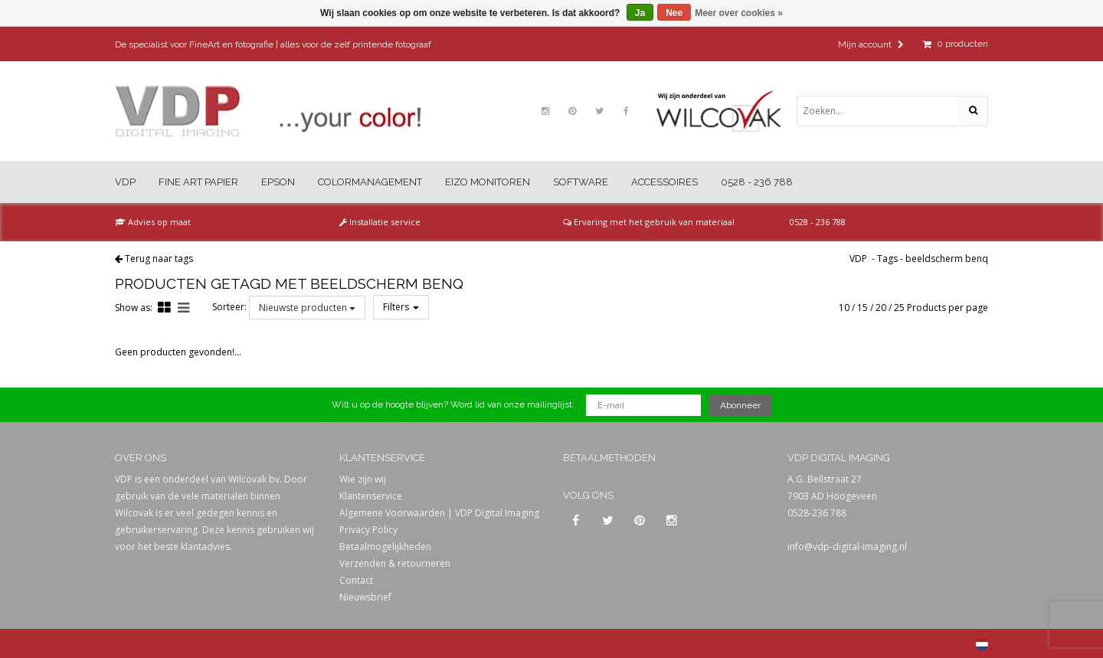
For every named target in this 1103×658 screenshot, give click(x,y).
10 (844, 307)
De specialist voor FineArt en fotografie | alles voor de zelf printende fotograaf (273, 44)
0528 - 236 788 (757, 182)
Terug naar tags (159, 258)
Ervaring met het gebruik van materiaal (649, 222)
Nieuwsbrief (365, 597)
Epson (278, 182)
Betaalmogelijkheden (385, 546)
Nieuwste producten (307, 307)
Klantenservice (370, 496)
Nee (674, 13)
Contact (356, 580)
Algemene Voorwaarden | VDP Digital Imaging (439, 512)
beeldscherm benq (946, 258)
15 (862, 307)
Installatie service (380, 222)
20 (881, 307)
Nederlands (982, 644)
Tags (887, 258)
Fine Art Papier (198, 182)
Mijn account (871, 44)
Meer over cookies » (739, 13)
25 (899, 307)
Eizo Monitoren (487, 182)
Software (580, 182)
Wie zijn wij (362, 479)
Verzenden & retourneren (394, 563)
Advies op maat (153, 222)
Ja (640, 13)
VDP (125, 182)
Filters (401, 306)
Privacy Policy (368, 529)
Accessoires (664, 182)
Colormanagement (370, 182)
